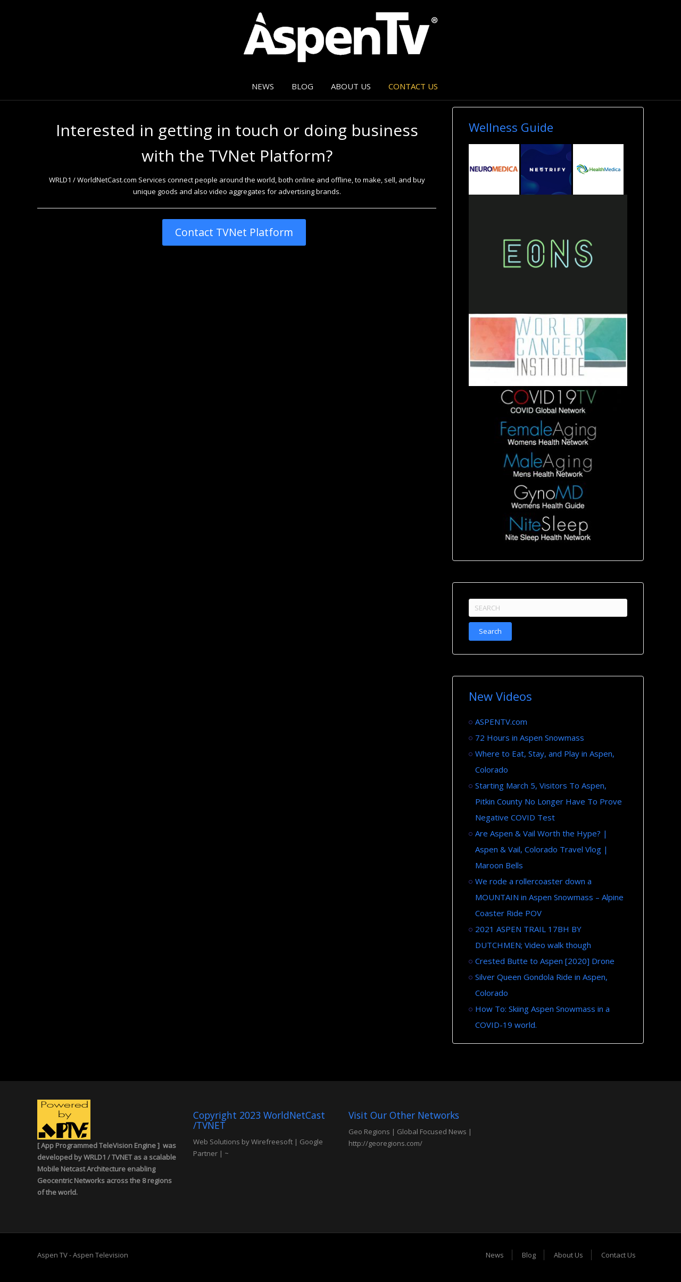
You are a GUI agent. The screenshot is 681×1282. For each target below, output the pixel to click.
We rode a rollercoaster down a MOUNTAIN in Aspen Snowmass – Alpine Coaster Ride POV (549, 897)
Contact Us (413, 86)
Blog (302, 86)
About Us (351, 86)
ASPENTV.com (501, 721)
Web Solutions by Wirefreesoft (243, 1141)
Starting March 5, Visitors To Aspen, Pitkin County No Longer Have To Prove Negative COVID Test (548, 801)
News (263, 86)
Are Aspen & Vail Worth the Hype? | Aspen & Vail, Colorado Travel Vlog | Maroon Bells (541, 849)
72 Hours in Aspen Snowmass (529, 737)
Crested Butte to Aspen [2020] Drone (544, 961)
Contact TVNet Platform (234, 232)
